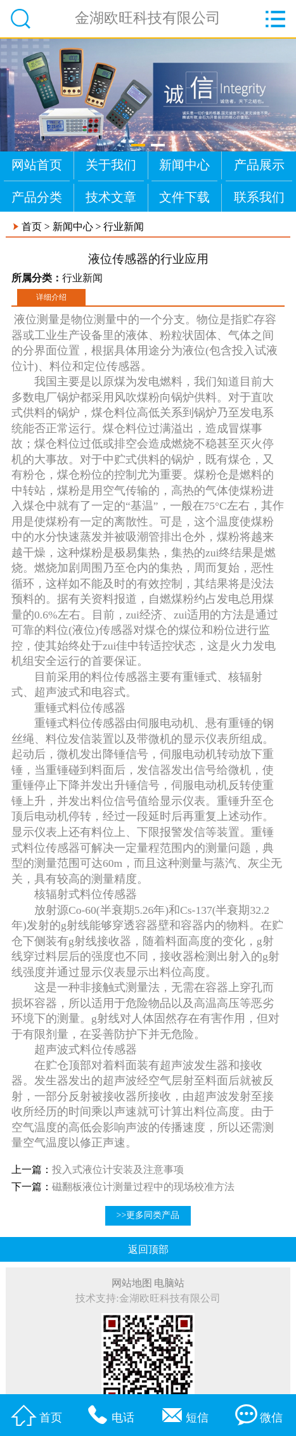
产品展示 (259, 165)
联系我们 (259, 197)
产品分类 (36, 197)
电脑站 (169, 1283)
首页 (32, 226)
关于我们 (111, 165)
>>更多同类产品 (148, 1215)
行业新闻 (123, 226)
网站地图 (132, 1283)
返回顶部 (148, 1249)
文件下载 (184, 197)
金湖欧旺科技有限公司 (148, 18)
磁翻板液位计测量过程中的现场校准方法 (143, 1186)
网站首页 (36, 165)
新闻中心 (184, 165)
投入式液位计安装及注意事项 (118, 1169)
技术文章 (111, 197)
